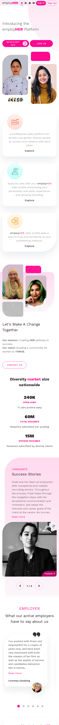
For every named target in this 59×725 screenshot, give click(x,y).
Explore (29, 150)
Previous (20, 586)
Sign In (41, 3)
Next (39, 586)
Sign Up (52, 3)
